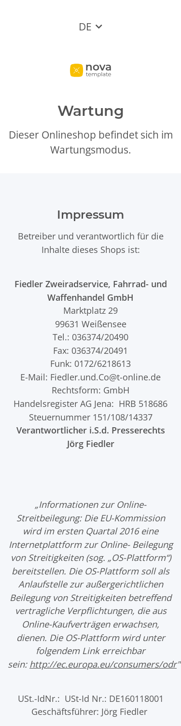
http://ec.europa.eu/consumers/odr (103, 664)
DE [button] (85, 26)
